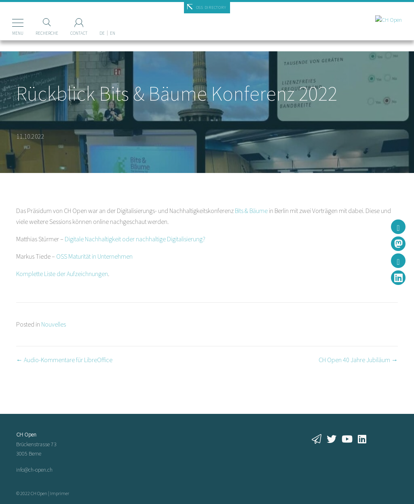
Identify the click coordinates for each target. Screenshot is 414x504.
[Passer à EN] (112, 20)
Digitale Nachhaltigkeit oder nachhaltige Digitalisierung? (135, 239)
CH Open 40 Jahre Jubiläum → (358, 360)
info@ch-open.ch (34, 469)
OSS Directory (211, 7)
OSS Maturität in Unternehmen (94, 256)
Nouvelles (53, 324)
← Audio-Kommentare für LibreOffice (64, 360)
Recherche (47, 33)
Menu (17, 33)
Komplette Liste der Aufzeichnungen (62, 274)
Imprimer (59, 493)
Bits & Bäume (251, 211)
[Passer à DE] (102, 20)
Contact (78, 33)
